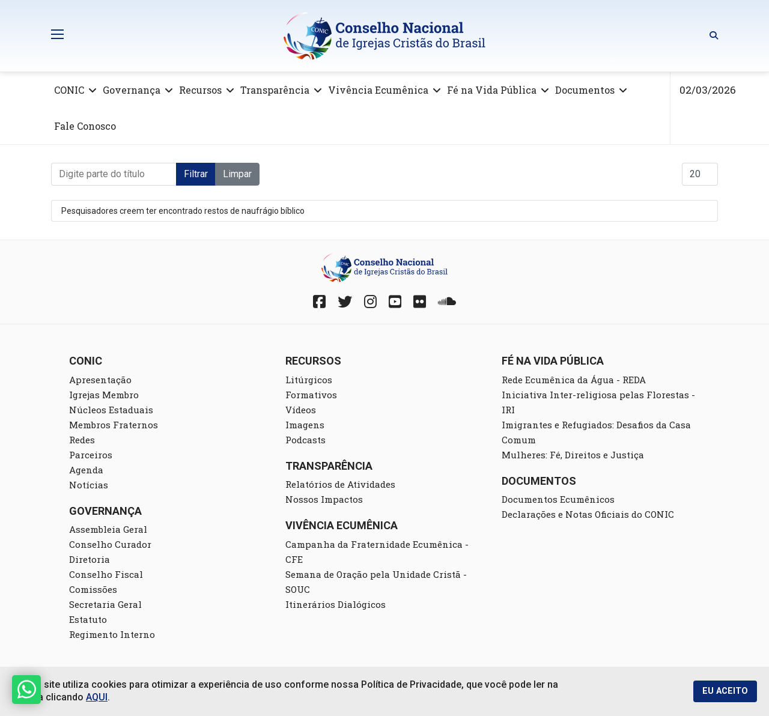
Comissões (93, 589)
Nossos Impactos (324, 499)
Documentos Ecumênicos (558, 499)
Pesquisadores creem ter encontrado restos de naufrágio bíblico (183, 211)
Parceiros (90, 455)
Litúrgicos (308, 380)
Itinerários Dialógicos (335, 604)
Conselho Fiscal (106, 574)
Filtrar (196, 174)
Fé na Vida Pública (491, 89)
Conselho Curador (110, 544)
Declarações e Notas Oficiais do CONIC (588, 514)
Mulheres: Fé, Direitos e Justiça (573, 455)
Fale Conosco (85, 126)
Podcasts (305, 440)
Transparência (274, 89)
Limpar (237, 174)
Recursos (200, 89)
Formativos (311, 395)
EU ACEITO (725, 691)
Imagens (304, 425)
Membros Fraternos (113, 425)
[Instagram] (370, 301)
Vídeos (300, 410)
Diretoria (89, 559)
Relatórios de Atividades (340, 484)
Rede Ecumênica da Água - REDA (574, 380)
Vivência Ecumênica (378, 89)
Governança (131, 89)
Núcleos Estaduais (111, 410)
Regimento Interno (112, 634)
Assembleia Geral (108, 529)
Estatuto (88, 619)
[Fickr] (419, 301)
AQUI (97, 697)
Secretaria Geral (105, 604)
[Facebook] (319, 301)
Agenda (86, 470)
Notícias (88, 485)
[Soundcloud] (447, 301)
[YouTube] (395, 301)
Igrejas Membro (104, 395)
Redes (82, 440)
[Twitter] (345, 301)
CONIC (69, 89)
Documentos (585, 89)
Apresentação (100, 380)
